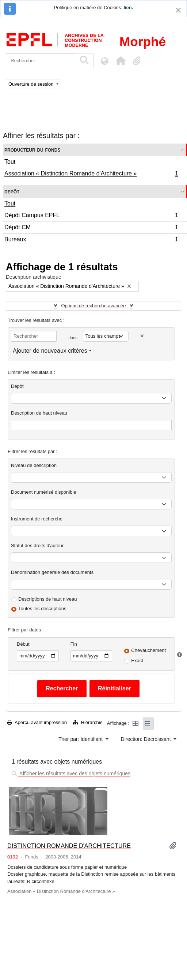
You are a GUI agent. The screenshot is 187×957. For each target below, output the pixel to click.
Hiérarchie (88, 722)
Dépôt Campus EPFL (91, 216)
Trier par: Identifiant (81, 739)
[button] (120, 60)
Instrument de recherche (36, 519)
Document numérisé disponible (43, 492)
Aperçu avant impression (37, 722)
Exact (137, 660)
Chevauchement (148, 650)
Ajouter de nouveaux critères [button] (50, 351)
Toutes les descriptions (42, 608)
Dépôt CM (91, 228)
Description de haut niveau (39, 413)
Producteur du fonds (32, 149)
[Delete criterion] (142, 336)
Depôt (11, 191)
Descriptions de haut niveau (47, 599)
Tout (9, 162)
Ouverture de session (31, 84)
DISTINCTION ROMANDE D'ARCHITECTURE (69, 845)
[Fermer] (178, 10)
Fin (73, 644)
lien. (128, 7)
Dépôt (17, 386)
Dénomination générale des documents (52, 572)
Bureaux (91, 240)
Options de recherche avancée (93, 305)
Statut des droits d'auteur (37, 545)
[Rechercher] (41, 60)
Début (23, 644)
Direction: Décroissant (146, 739)
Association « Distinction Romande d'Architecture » (91, 174)
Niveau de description (34, 465)
